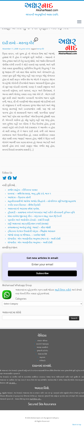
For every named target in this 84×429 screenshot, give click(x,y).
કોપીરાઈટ (42, 360)
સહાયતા (42, 357)
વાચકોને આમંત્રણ (42, 344)
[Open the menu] (79, 22)
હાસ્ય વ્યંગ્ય (25, 49)
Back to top (76, 424)
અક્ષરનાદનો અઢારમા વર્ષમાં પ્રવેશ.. (24, 208)
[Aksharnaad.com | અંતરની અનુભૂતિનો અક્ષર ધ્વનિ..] (42, 7)
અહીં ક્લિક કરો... (35, 399)
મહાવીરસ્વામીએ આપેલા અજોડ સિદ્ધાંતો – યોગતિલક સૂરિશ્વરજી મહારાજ (42, 201)
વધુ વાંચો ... (13, 383)
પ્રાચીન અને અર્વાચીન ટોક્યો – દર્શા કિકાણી (28, 219)
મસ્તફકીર (40, 49)
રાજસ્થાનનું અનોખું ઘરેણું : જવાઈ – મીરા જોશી (29, 227)
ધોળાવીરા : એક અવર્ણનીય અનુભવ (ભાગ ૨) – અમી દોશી (34, 238)
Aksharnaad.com (37, 418)
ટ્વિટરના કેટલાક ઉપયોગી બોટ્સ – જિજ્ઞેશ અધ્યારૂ (32, 231)
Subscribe (42, 273)
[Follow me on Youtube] (10, 22)
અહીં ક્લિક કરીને (63, 289)
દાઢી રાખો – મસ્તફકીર (18, 42)
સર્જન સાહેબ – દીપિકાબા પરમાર (23, 189)
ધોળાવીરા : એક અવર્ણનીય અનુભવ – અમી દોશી (30, 242)
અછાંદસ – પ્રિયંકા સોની (19, 197)
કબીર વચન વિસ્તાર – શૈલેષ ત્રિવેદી (24, 204)
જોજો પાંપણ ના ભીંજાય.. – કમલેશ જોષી (26, 234)
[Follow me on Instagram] (8, 22)
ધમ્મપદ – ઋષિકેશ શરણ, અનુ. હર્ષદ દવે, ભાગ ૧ (29, 193)
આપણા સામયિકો (42, 347)
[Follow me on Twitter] (4, 22)
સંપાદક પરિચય (42, 340)
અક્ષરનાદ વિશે (42, 354)
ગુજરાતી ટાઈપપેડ (42, 350)
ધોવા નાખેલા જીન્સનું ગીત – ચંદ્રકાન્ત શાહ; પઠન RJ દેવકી (35, 216)
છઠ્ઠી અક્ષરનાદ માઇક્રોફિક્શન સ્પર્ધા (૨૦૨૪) (28, 223)
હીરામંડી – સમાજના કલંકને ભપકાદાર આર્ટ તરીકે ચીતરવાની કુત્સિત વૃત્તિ (41, 212)
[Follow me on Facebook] (6, 22)
